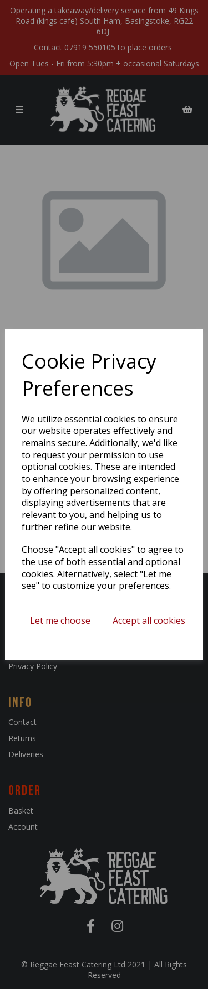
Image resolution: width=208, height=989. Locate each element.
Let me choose (60, 620)
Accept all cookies (149, 620)
